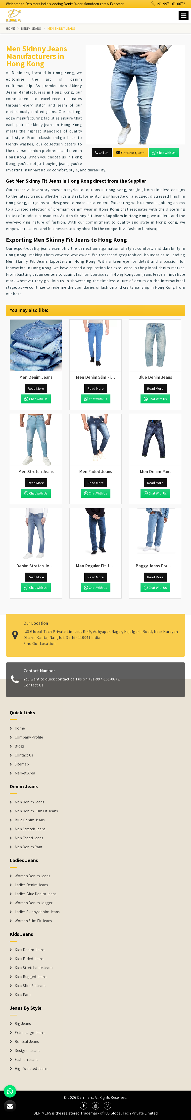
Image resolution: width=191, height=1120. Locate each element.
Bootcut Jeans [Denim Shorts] (27, 1042)
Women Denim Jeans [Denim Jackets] (32, 876)
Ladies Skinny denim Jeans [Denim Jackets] (37, 912)
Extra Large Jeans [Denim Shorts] (30, 1033)
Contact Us (33, 687)
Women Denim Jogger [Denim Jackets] (33, 903)
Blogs (20, 746)
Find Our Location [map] (39, 640)
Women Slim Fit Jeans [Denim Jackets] (33, 921)
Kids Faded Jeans (29, 959)
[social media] (83, 1106)
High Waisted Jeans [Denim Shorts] (31, 1069)
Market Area (25, 773)
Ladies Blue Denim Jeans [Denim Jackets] (35, 894)
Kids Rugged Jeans (31, 977)
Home (10, 28)
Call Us (101, 152)
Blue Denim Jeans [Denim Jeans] (30, 820)
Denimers (85, 1097)
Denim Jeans (31, 28)
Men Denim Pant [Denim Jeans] (29, 847)
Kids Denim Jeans (30, 950)
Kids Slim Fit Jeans (30, 986)
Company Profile (29, 737)
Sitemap (22, 764)
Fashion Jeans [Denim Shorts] (26, 1060)
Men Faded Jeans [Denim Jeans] (29, 838)
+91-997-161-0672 (168, 3)
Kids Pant (23, 995)
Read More (36, 388)
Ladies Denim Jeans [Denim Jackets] (31, 885)
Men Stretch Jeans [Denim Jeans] (30, 829)
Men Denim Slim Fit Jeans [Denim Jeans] (36, 811)
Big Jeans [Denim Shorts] (23, 1024)
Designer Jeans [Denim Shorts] (27, 1051)
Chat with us (164, 152)
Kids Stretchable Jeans (34, 968)
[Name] (184, 15)
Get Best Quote (130, 152)
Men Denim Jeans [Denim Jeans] (29, 802)
